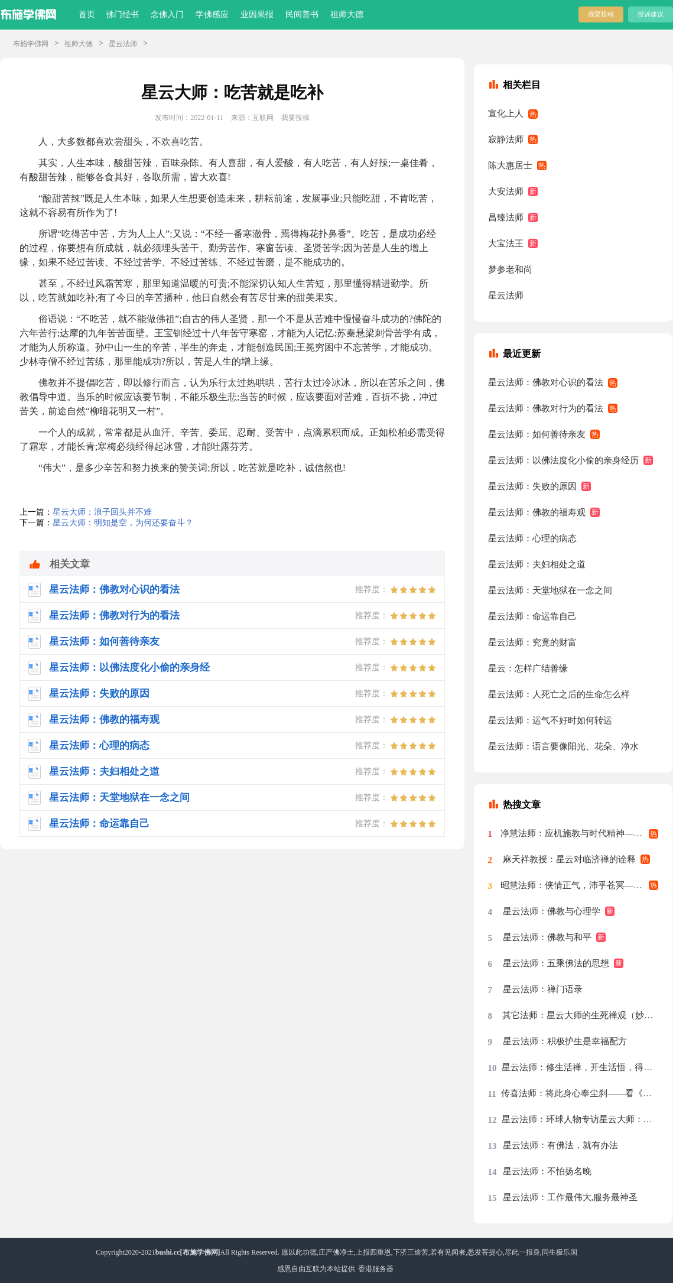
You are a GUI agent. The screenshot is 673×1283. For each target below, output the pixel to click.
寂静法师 (506, 139)
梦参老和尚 (510, 269)
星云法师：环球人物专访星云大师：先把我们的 (580, 1119)
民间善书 (301, 14)
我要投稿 (601, 14)
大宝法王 (506, 243)
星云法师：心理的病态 (532, 538)
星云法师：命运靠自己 (532, 616)
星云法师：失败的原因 (532, 486)
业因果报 (257, 14)
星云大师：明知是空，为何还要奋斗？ (123, 522)
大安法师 (506, 191)
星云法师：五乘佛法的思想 (556, 963)
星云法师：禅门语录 (543, 989)
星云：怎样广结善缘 (528, 668)
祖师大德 (346, 14)
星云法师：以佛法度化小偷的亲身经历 (563, 460)
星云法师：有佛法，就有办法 (560, 1145)
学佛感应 (212, 14)
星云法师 (123, 44)
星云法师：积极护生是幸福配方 (565, 1041)
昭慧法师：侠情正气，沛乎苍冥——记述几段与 (579, 885)
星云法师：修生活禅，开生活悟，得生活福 (580, 1067)
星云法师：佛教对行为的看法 (545, 408)
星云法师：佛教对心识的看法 (545, 382)
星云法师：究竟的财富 (532, 642)
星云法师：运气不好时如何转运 (550, 720)
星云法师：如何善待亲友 (537, 434)
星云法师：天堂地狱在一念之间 (550, 590)
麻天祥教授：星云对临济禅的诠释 (569, 859)
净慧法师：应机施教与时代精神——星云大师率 (579, 833)
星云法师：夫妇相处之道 (537, 564)
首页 (87, 14)
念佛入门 (167, 14)
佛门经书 (122, 14)
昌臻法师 (506, 217)
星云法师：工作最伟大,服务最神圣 (570, 1197)
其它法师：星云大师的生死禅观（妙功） (580, 1015)
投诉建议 (651, 14)
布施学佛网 (30, 44)
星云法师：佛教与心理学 (551, 911)
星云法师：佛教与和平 (547, 937)
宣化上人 (506, 113)
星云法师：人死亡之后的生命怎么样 (559, 694)
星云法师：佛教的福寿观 (537, 512)
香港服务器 (376, 1269)
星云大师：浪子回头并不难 (102, 512)
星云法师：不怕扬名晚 (547, 1171)
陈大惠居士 (510, 165)
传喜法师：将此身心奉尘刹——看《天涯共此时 (580, 1093)
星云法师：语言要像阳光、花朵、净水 (563, 746)
